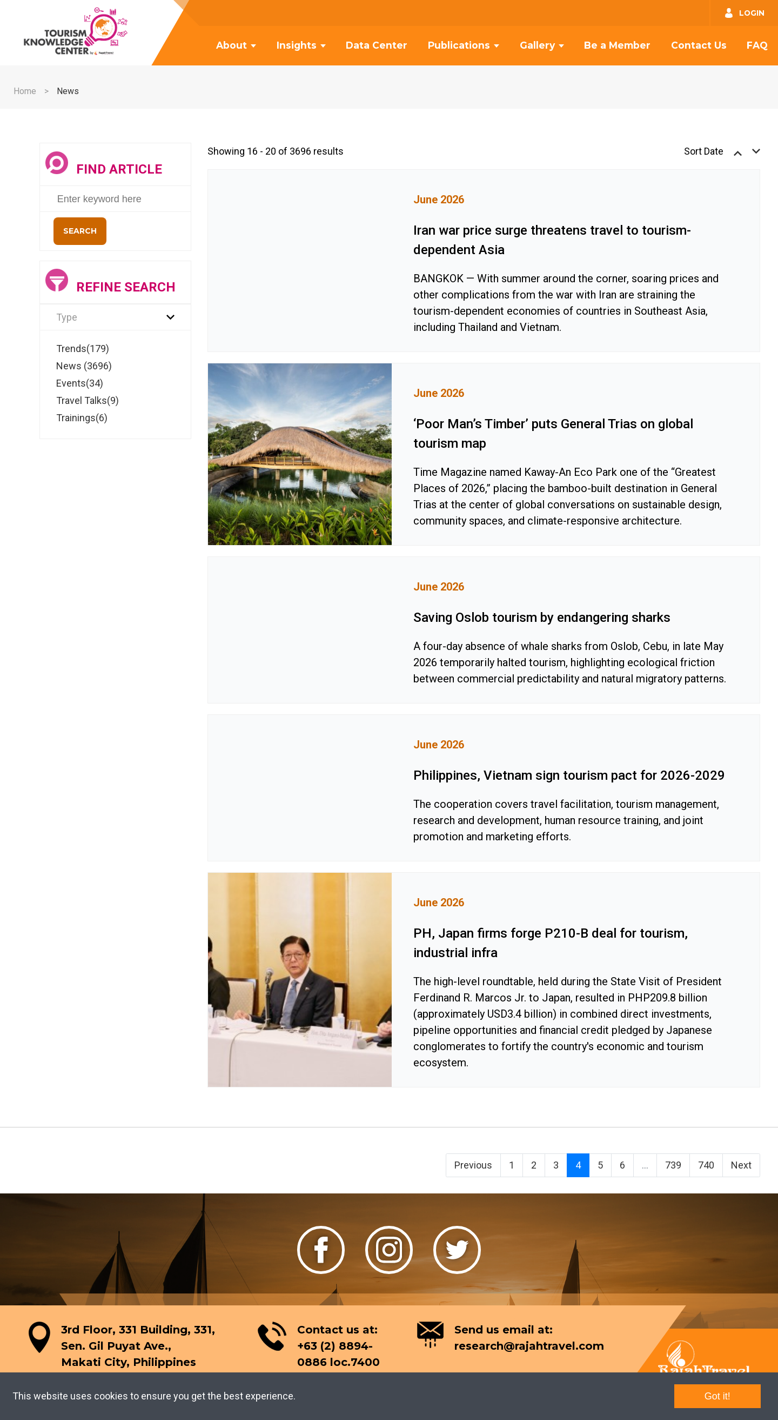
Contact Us (699, 45)
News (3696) (84, 365)
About (231, 45)
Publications (459, 45)
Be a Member (617, 45)
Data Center (376, 45)
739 (673, 1165)
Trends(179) (82, 348)
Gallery (537, 45)
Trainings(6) (82, 417)
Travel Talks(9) (87, 400)
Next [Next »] (741, 1165)
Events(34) (79, 383)
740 (706, 1165)
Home (25, 91)
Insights (297, 45)
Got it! (717, 1396)
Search (80, 231)
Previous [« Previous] (473, 1165)
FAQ (757, 45)
